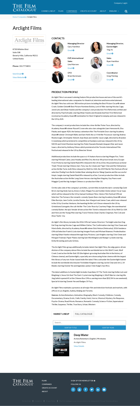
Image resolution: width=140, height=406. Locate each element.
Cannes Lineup (48, 11)
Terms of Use (26, 401)
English (114, 11)
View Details (79, 346)
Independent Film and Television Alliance (104, 401)
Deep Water (81, 335)
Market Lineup (62, 314)
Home (15, 17)
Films (60, 11)
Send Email (18, 74)
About (103, 11)
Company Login (120, 3)
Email (71, 50)
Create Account (88, 11)
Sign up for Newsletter (83, 381)
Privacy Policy (50, 401)
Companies (71, 11)
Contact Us (38, 401)
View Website (19, 77)
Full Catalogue (84, 314)
